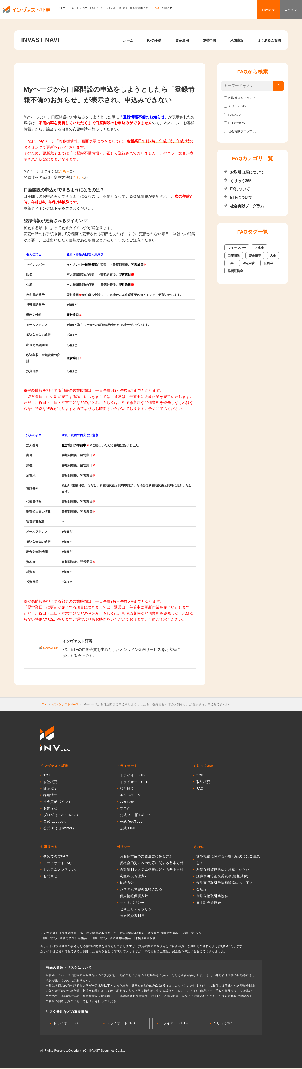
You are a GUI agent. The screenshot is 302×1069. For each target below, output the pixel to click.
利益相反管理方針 (134, 877)
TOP (43, 704)
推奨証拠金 (235, 271)
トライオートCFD (93, 10)
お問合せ (173, 10)
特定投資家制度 (132, 916)
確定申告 (249, 263)
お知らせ (50, 809)
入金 (273, 255)
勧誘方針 (127, 883)
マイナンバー (237, 248)
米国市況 (236, 40)
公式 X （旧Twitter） (137, 816)
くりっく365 (114, 10)
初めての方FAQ (55, 857)
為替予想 (209, 40)
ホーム (128, 40)
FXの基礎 (154, 40)
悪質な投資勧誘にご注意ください (222, 870)
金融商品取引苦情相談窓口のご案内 (224, 883)
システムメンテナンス (61, 870)
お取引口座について (242, 98)
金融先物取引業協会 (212, 897)
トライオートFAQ (57, 863)
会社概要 (50, 782)
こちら (64, 171)
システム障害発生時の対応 (141, 890)
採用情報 (50, 796)
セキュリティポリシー (137, 910)
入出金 (259, 248)
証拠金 (268, 263)
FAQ (162, 10)
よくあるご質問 (269, 40)
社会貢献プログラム (242, 131)
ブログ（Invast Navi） (61, 816)
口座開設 (262, 11)
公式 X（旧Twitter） (59, 829)
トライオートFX (70, 10)
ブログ (125, 809)
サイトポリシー (132, 903)
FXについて (236, 114)
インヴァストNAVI (65, 704)
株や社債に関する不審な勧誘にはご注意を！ (228, 860)
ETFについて (237, 123)
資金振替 (255, 255)
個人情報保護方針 (134, 897)
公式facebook (54, 822)
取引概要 (127, 789)
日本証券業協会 (208, 903)
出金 (231, 263)
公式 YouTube (131, 822)
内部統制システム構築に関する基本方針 (152, 870)
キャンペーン (130, 796)
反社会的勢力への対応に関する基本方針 (152, 863)
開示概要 (50, 789)
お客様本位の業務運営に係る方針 (146, 857)
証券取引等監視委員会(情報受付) (222, 877)
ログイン (288, 11)
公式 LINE (128, 829)
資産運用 (182, 40)
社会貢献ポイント (146, 10)
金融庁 (201, 890)
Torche (128, 10)
